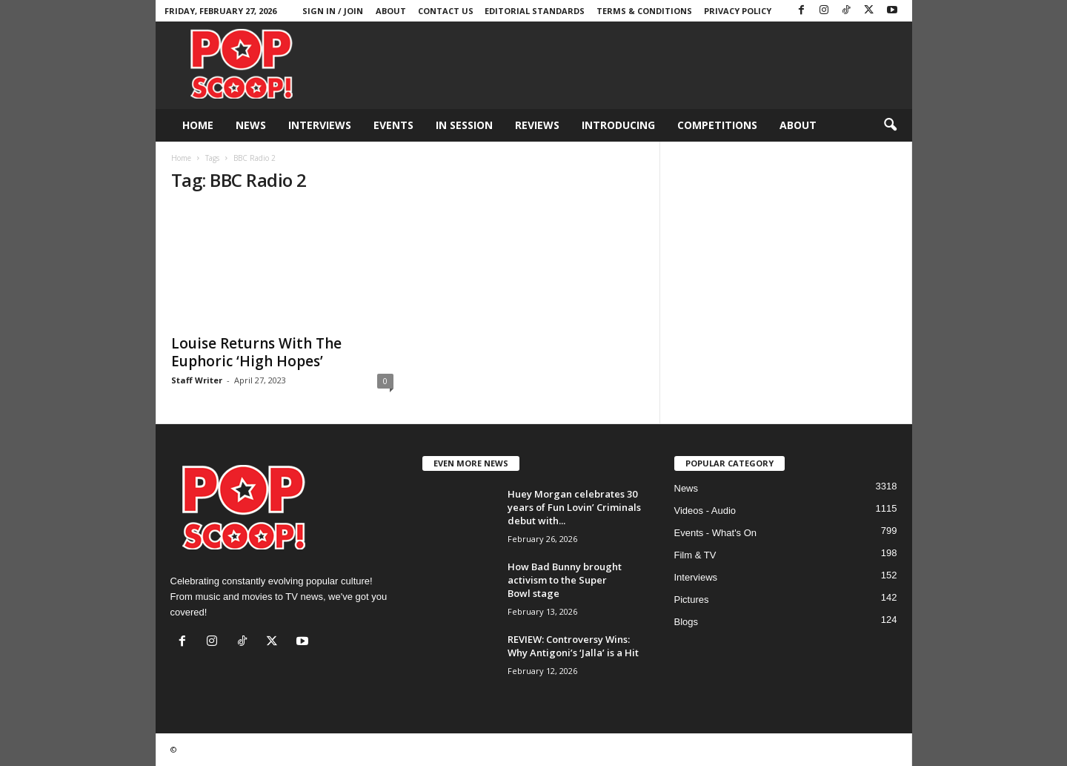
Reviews (537, 125)
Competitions (717, 125)
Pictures (691, 599)
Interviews (319, 125)
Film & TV (695, 555)
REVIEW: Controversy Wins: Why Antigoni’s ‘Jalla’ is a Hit (573, 646)
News (251, 125)
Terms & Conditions (644, 10)
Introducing (618, 125)
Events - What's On (715, 532)
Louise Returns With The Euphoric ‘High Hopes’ (256, 352)
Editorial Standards (535, 10)
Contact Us (445, 10)
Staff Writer (196, 380)
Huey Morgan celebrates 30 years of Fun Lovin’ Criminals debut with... (574, 507)
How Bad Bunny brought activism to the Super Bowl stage (565, 580)
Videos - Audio (705, 510)
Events (393, 125)
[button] (890, 125)
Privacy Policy (737, 10)
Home (197, 125)
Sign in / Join (332, 10)
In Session (464, 125)
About (391, 10)
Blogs (686, 621)
